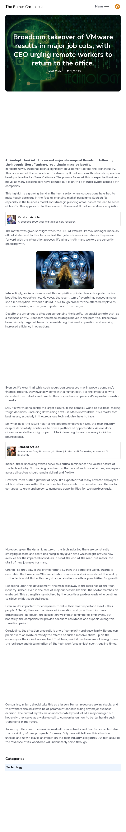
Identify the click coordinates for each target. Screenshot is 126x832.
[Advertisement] (63, 120)
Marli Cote (55, 71)
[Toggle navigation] (102, 7)
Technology (14, 767)
